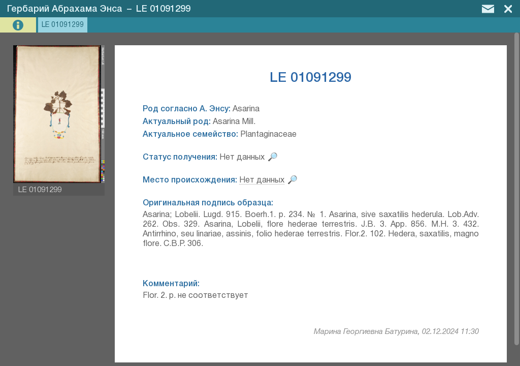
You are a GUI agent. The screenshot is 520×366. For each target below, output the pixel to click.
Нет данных (261, 180)
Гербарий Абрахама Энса (64, 9)
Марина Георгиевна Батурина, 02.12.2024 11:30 (396, 332)
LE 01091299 (163, 9)
